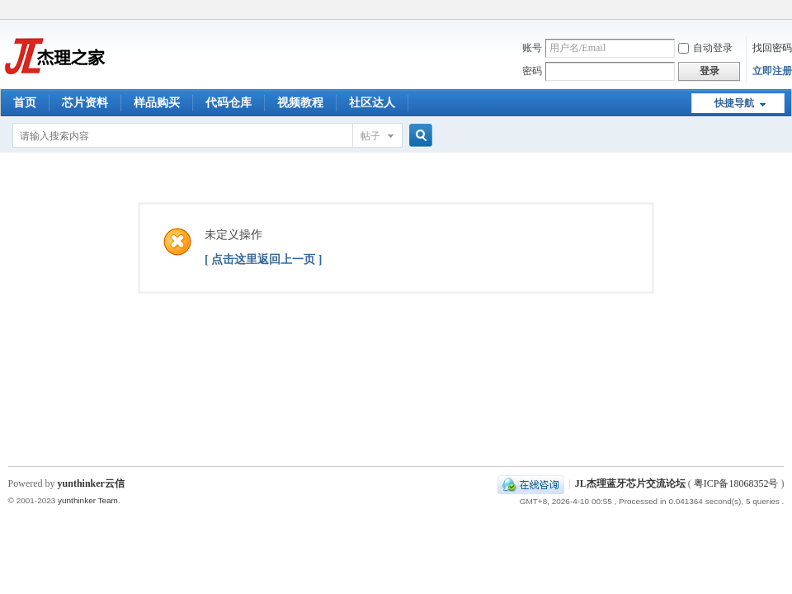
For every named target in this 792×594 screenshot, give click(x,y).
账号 (532, 48)
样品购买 (157, 103)
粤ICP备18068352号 (736, 483)
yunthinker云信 (91, 483)
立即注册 (772, 71)
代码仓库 (228, 103)
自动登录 (705, 48)
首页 (24, 103)
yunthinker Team (88, 500)
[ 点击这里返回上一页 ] (263, 259)
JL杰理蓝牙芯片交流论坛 (630, 483)
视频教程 (300, 103)
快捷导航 (734, 103)
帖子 (370, 136)
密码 (532, 71)
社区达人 (372, 103)
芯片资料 (85, 103)
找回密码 (772, 48)
